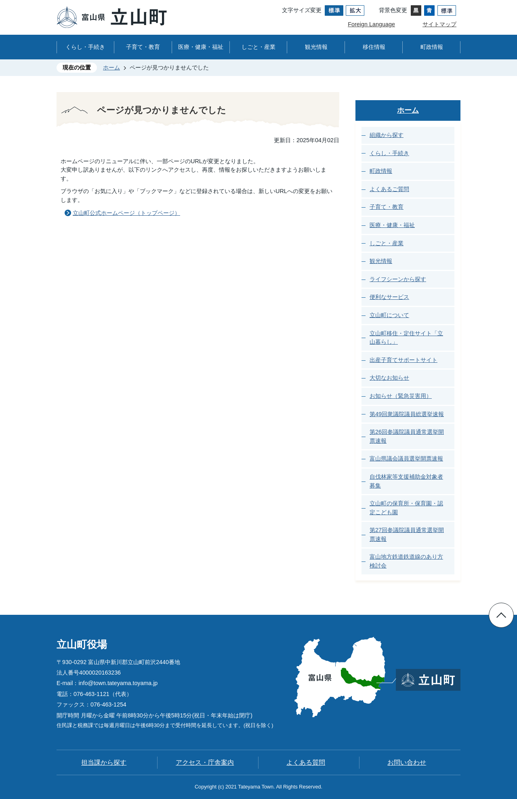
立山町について (389, 315)
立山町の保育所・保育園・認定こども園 (406, 507)
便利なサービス (389, 297)
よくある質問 (305, 762)
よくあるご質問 (389, 189)
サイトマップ (439, 24)
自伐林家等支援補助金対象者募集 (406, 481)
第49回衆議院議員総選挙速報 (407, 414)
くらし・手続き (85, 47)
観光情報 (316, 47)
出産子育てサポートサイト (403, 360)
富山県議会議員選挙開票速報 (406, 458)
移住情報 (374, 47)
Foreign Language (371, 24)
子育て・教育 (143, 47)
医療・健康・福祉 (200, 47)
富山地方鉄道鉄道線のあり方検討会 (406, 561)
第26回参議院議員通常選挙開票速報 (407, 436)
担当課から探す (103, 762)
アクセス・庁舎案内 (205, 762)
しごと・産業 (258, 47)
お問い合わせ (406, 762)
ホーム (111, 67)
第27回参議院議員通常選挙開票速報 (407, 534)
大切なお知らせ (389, 377)
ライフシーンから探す (398, 279)
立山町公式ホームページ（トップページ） (126, 213)
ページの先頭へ (501, 615)
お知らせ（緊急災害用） (401, 396)
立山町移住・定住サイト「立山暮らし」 (406, 337)
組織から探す (387, 135)
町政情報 (431, 47)
